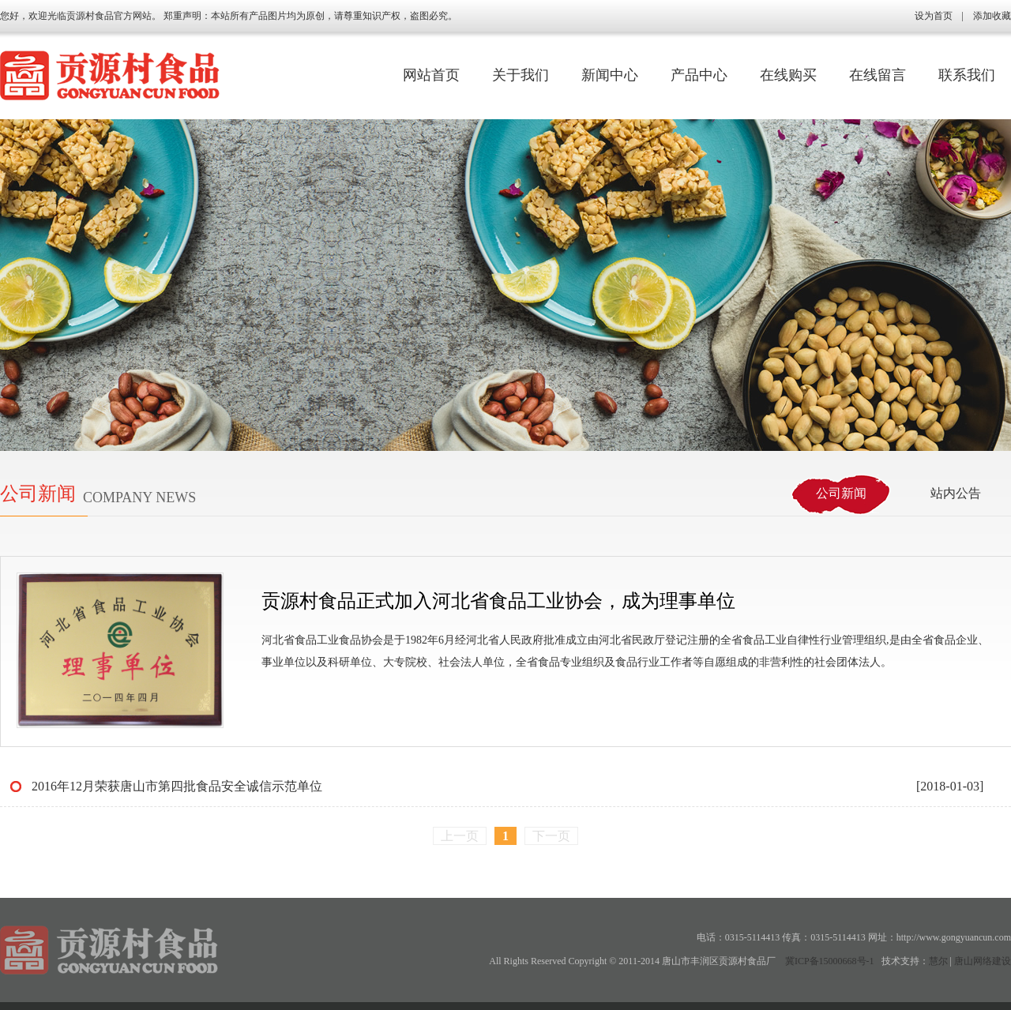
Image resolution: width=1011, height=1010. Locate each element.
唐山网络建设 (982, 961)
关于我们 (520, 75)
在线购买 (788, 75)
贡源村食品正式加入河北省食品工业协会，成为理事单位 (498, 601)
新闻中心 (609, 75)
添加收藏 (992, 15)
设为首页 (934, 15)
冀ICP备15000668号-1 (829, 961)
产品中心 (699, 75)
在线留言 (877, 75)
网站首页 (431, 75)
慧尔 (938, 961)
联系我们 (966, 75)
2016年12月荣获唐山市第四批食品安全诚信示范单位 (177, 786)
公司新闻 (841, 493)
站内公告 (955, 493)
